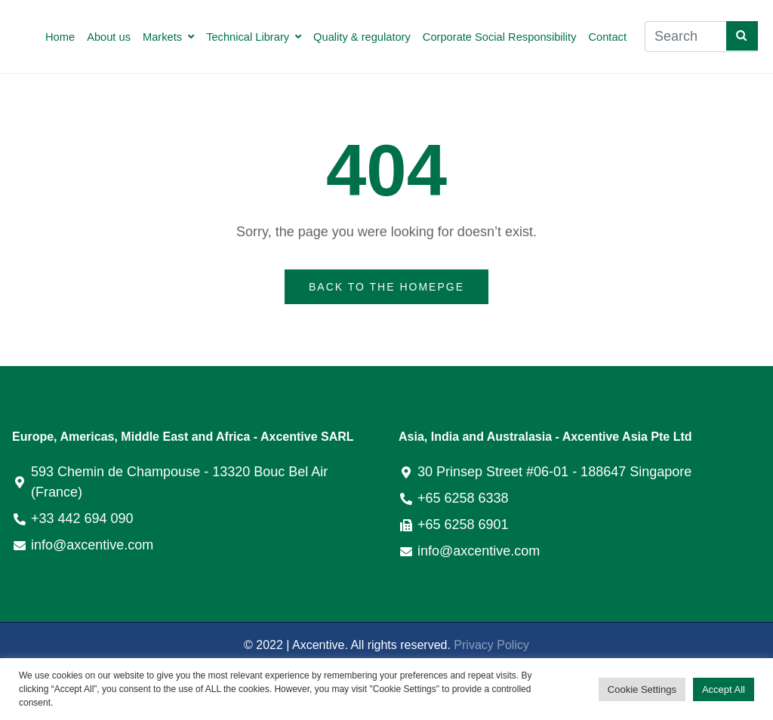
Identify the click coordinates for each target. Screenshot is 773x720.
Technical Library (253, 37)
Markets (168, 37)
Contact (607, 37)
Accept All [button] (723, 689)
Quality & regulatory (362, 37)
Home (60, 37)
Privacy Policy (491, 644)
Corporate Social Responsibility (500, 37)
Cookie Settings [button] (642, 689)
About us (109, 37)
